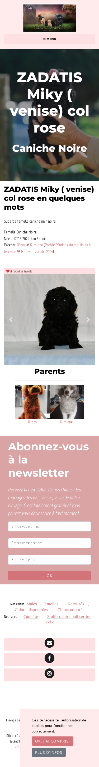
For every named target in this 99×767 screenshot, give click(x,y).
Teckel (49, 622)
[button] (11, 319)
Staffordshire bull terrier (69, 616)
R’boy (21, 244)
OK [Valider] (49, 575)
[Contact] (49, 644)
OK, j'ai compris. (52, 741)
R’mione (37, 244)
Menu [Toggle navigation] (49, 39)
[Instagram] (49, 674)
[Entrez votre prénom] (49, 543)
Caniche (30, 616)
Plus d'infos (48, 752)
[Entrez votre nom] (49, 560)
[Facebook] (49, 659)
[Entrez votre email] (49, 526)
